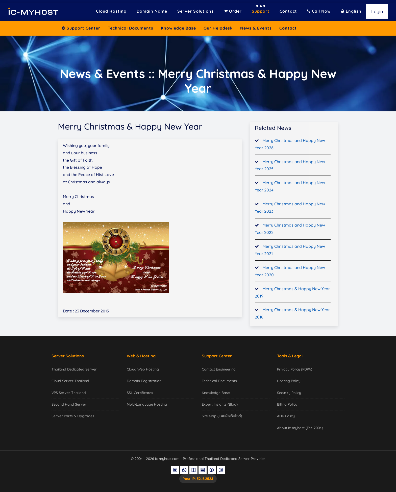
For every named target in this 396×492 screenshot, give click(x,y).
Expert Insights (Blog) (220, 404)
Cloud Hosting (111, 11)
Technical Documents (130, 28)
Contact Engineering (219, 369)
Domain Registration (144, 381)
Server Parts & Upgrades (73, 416)
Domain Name (152, 11)
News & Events (256, 28)
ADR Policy (286, 416)
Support (260, 11)
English (351, 11)
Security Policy (289, 392)
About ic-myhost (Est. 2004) (300, 428)
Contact (288, 11)
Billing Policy (287, 404)
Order (233, 11)
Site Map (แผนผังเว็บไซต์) (222, 416)
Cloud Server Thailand (70, 381)
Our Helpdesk (218, 28)
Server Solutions (195, 11)
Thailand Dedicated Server (74, 369)
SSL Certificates (140, 392)
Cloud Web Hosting (143, 369)
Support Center (81, 28)
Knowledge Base (178, 28)
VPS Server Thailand (69, 392)
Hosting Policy (289, 381)
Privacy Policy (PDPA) (294, 369)
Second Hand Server (69, 404)
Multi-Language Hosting (147, 404)
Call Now (319, 11)
